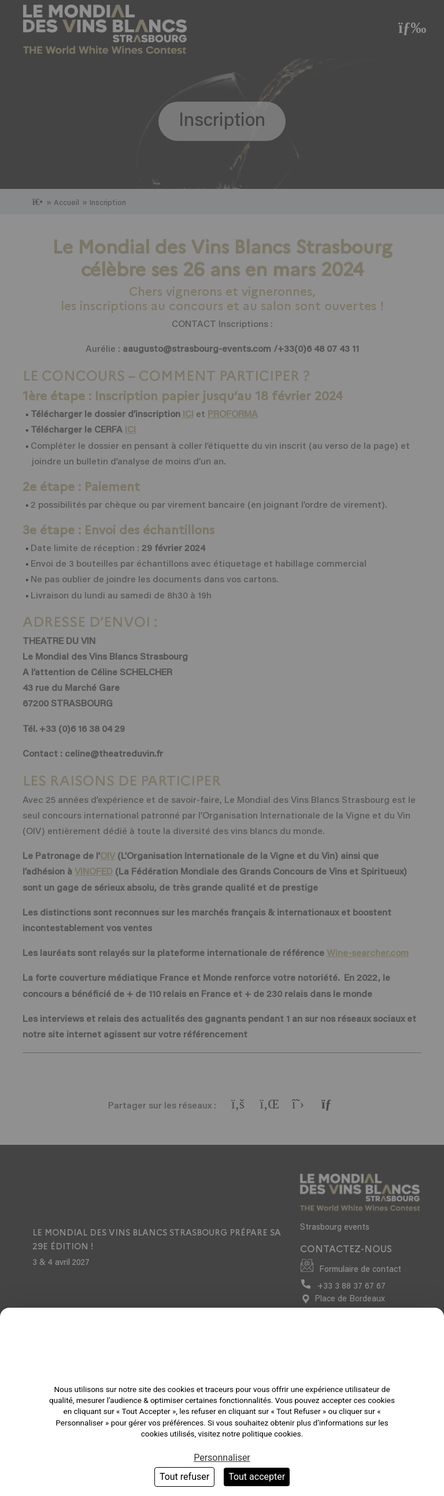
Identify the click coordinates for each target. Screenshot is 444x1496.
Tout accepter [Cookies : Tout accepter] (256, 1476)
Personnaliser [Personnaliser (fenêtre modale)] (222, 1457)
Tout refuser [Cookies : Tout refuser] (184, 1476)
